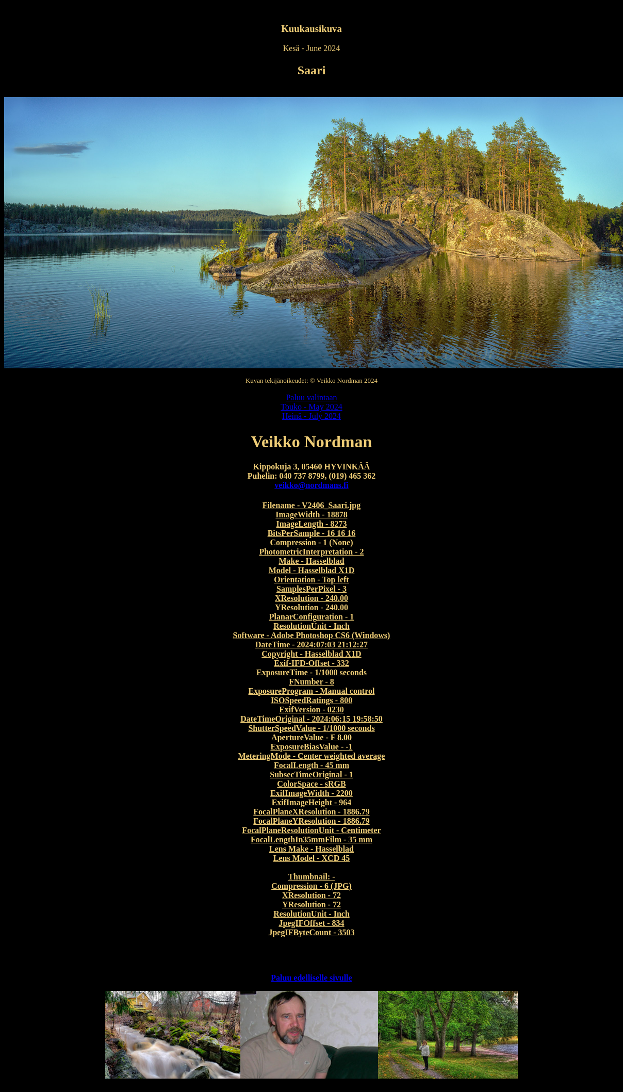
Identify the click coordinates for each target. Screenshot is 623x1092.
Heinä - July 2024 (311, 416)
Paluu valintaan (311, 397)
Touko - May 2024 (311, 406)
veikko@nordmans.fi (311, 485)
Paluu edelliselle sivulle (311, 977)
